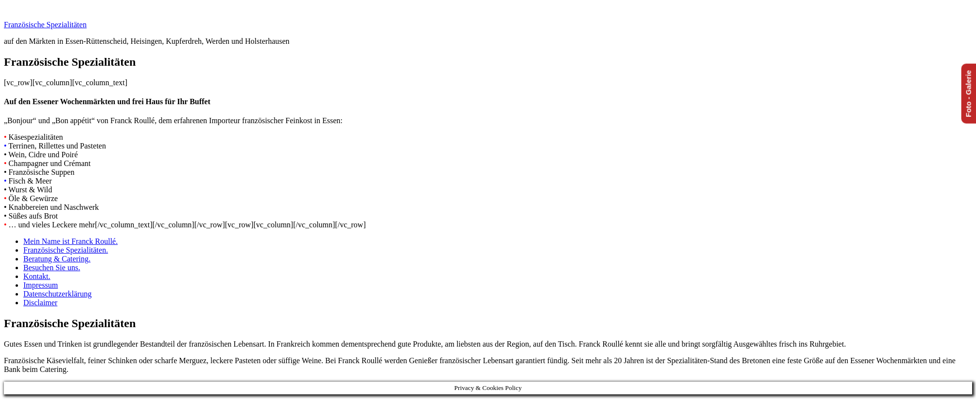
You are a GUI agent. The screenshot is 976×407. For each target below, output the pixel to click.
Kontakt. (37, 276)
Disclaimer (40, 302)
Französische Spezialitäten (45, 24)
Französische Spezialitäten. (65, 250)
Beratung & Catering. (56, 259)
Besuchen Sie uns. (51, 267)
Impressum (40, 285)
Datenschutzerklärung (57, 294)
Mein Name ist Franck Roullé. (70, 241)
